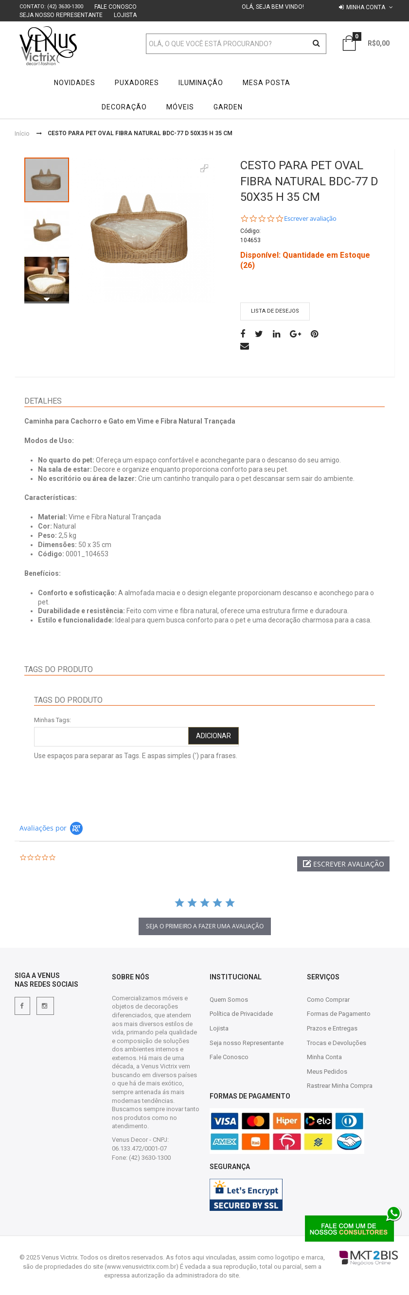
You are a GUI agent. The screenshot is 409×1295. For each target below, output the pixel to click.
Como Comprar (328, 999)
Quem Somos (229, 999)
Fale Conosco (115, 6)
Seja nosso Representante (61, 15)
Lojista (125, 15)
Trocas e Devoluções (336, 1043)
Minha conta (365, 7)
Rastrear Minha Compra (340, 1085)
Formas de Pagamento (339, 1013)
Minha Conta (324, 1057)
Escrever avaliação (310, 218)
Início (22, 133)
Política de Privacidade (241, 1013)
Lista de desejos (275, 311)
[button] (343, 863)
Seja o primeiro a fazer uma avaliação (205, 926)
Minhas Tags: (52, 720)
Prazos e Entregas (332, 1028)
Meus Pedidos (327, 1071)
